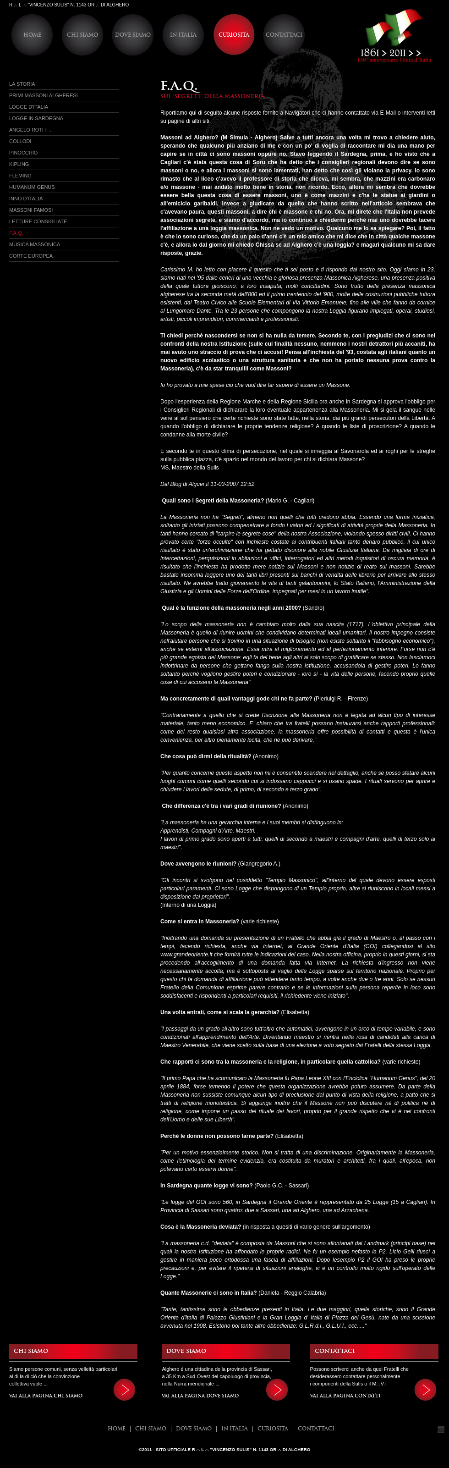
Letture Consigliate (38, 221)
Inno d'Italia (26, 198)
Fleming (20, 175)
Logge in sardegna (36, 118)
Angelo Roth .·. (30, 129)
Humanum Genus (32, 187)
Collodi (20, 141)
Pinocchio (23, 152)
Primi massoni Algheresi (43, 95)
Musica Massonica (34, 244)
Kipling (19, 164)
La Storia (22, 84)
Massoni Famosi (31, 210)
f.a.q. (16, 233)
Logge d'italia (28, 107)
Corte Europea (31, 256)
